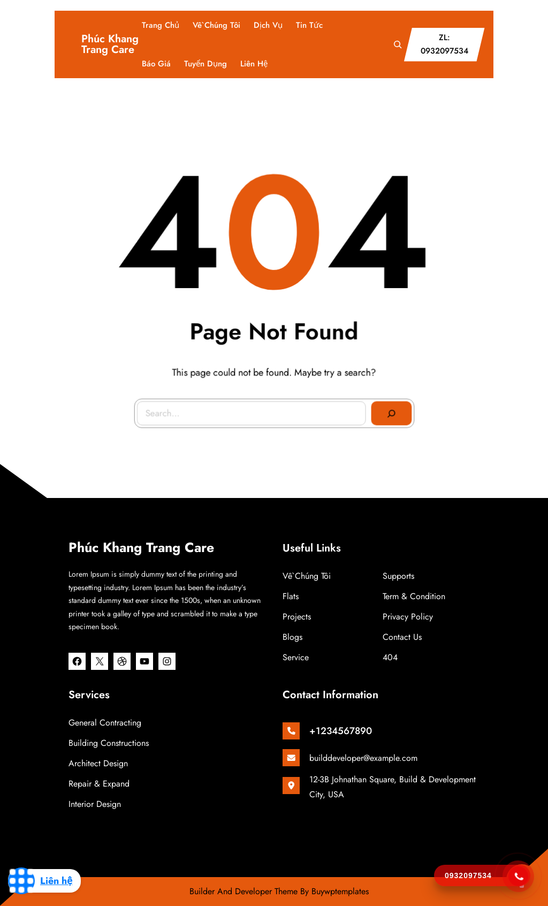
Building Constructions (108, 743)
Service (296, 657)
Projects (297, 616)
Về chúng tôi (307, 576)
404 (390, 657)
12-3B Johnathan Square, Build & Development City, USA (392, 787)
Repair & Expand (99, 783)
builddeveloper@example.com (363, 758)
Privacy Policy (408, 616)
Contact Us (402, 637)
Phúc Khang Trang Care (110, 44)
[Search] (389, 411)
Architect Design (98, 763)
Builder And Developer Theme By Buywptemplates (279, 891)
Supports (398, 576)
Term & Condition (414, 596)
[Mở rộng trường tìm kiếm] (397, 44)
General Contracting (104, 722)
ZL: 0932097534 (444, 44)
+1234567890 (340, 731)
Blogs (292, 637)
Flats (291, 596)
